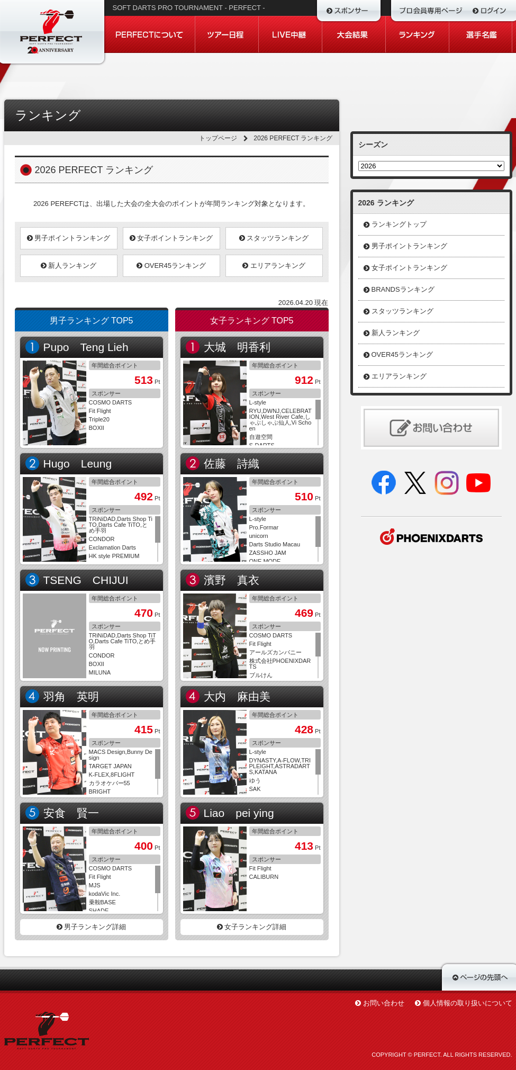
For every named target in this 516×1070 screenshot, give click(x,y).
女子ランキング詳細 (252, 927)
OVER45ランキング (171, 265)
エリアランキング (273, 265)
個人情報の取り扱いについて (467, 1003)
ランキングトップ (399, 224)
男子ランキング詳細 (91, 927)
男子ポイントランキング (69, 238)
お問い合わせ (383, 1003)
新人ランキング (69, 265)
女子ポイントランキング (171, 238)
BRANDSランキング (403, 289)
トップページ (218, 138)
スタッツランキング (274, 238)
